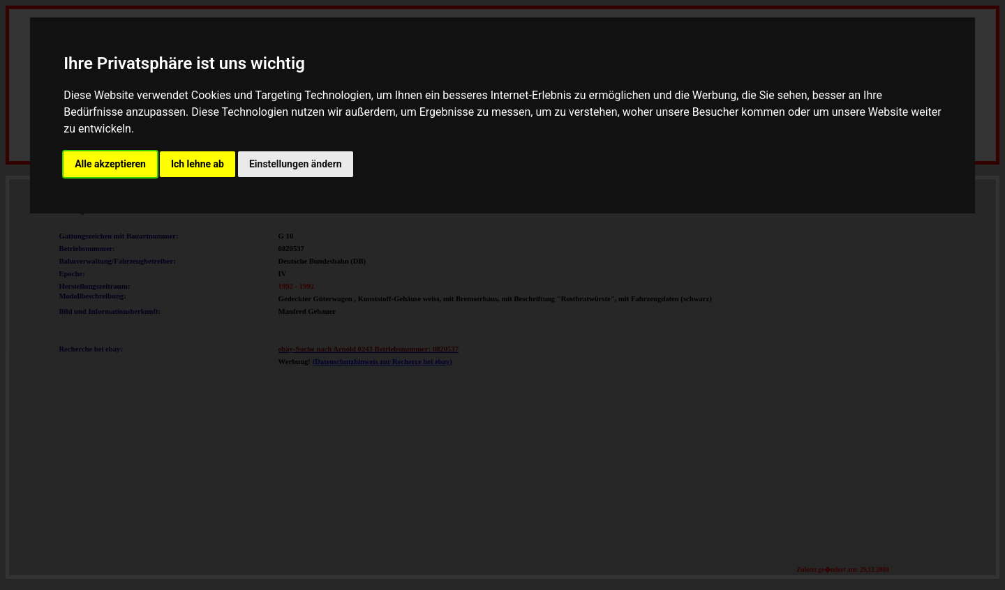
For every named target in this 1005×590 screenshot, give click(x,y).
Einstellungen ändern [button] (295, 163)
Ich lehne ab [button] (197, 163)
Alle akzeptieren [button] (110, 163)
